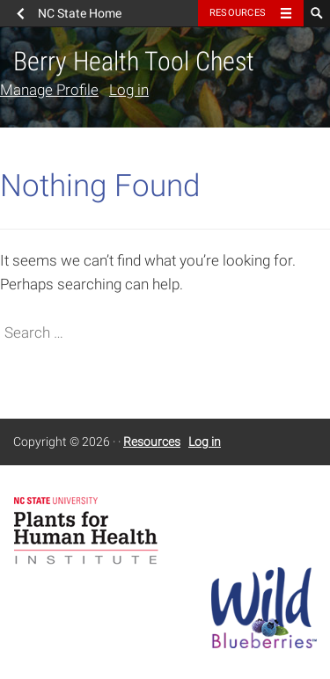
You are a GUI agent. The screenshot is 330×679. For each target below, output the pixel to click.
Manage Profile (49, 90)
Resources (151, 441)
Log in (129, 90)
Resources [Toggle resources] (237, 12)
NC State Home (79, 13)
